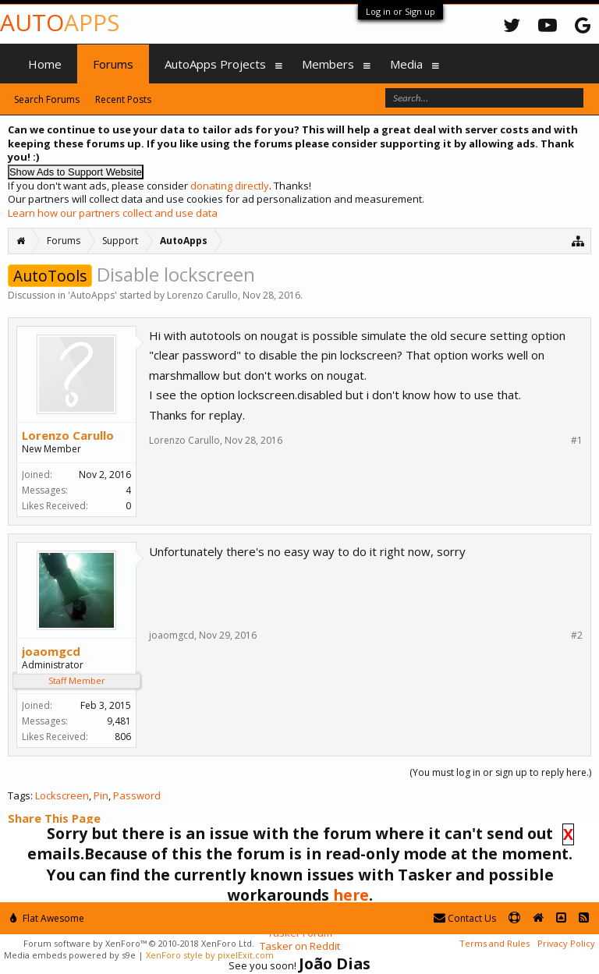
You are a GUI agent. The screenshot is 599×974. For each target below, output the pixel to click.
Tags (19, 795)
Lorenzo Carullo (202, 295)
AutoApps (92, 295)
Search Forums (47, 99)
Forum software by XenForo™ (138, 943)
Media (406, 64)
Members (328, 64)
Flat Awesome (47, 918)
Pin (101, 795)
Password (137, 795)
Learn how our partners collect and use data (113, 213)
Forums (113, 64)
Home (45, 64)
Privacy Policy (566, 943)
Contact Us (465, 918)
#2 (577, 635)
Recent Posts (123, 99)
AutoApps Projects (215, 64)
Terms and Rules (494, 943)
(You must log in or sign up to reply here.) (500, 772)
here (351, 894)
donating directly (229, 186)
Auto (59, 22)
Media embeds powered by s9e (70, 955)
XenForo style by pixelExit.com (210, 955)
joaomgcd (51, 651)
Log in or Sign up (400, 11)
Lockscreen (62, 795)
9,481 (119, 721)
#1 (577, 440)
